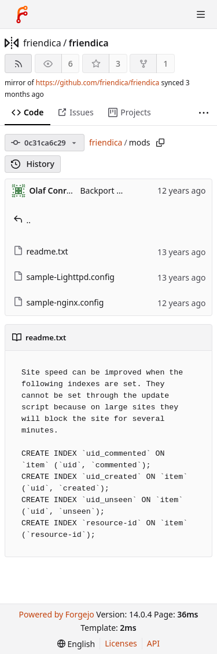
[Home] (22, 14)
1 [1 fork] (165, 63)
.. (22, 220)
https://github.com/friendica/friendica (97, 83)
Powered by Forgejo (56, 614)
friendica (42, 43)
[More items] (203, 112)
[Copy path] (160, 143)
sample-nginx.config (58, 302)
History (32, 163)
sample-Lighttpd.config (64, 276)
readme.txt (40, 251)
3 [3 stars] (118, 63)
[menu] (76, 643)
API (153, 643)
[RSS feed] (18, 63)
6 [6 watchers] (70, 63)
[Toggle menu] (200, 14)
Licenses (121, 643)
